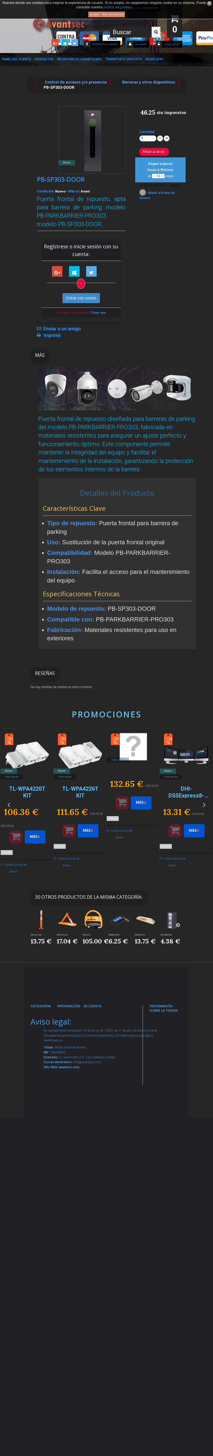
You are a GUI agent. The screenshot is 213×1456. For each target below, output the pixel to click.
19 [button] (133, 885)
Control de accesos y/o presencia (44, 1117)
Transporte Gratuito (123, 59)
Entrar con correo (81, 298)
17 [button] (124, 885)
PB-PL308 (86, 935)
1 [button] (54, 885)
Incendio (43, 1246)
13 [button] (106, 885)
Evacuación (46, 1349)
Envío (66, 1138)
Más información (112, 14)
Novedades (71, 1031)
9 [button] (89, 885)
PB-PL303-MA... (63, 935)
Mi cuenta (92, 1006)
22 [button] (146, 885)
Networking (46, 1077)
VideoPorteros (48, 1140)
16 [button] (119, 885)
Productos (44, 59)
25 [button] (159, 885)
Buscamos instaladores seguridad (73, 1195)
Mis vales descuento (97, 1054)
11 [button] (98, 885)
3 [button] (62, 885)
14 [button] (111, 885)
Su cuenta (140, 44)
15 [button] (115, 885)
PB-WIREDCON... (167, 935)
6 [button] (76, 885)
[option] (27, 804)
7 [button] (80, 885)
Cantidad (146, 132)
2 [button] (58, 885)
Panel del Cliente (16, 59)
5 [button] (71, 885)
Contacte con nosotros (105, 44)
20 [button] (137, 885)
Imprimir (52, 335)
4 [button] (67, 885)
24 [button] (155, 885)
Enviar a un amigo (62, 328)
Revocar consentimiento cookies (75, 1264)
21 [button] (141, 885)
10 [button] (93, 885)
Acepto (94, 14)
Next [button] (204, 804)
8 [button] (84, 885)
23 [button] (150, 885)
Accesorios (45, 1218)
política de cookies (117, 7)
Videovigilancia (49, 1031)
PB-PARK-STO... (140, 935)
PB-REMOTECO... (115, 935)
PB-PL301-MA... (37, 935)
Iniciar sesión (172, 44)
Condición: (46, 191)
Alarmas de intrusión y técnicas (43, 1054)
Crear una (98, 313)
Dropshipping (73, 1178)
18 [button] (128, 885)
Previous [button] (9, 804)
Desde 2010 (154, 59)
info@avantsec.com (165, 1061)
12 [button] (102, 885)
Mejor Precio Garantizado (79, 59)
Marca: (74, 191)
